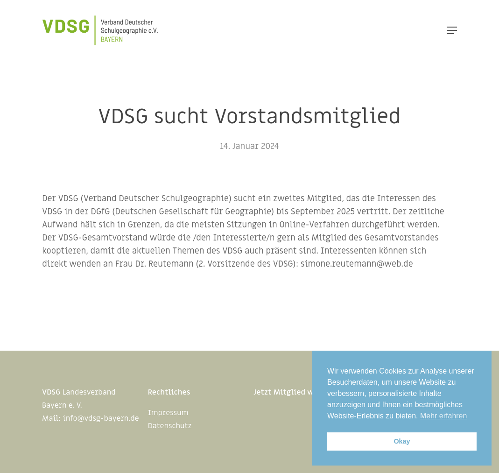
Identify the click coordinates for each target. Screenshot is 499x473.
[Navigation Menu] (452, 30)
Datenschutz (170, 426)
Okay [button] (402, 441)
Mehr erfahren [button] (443, 416)
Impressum (168, 413)
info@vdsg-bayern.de (101, 418)
